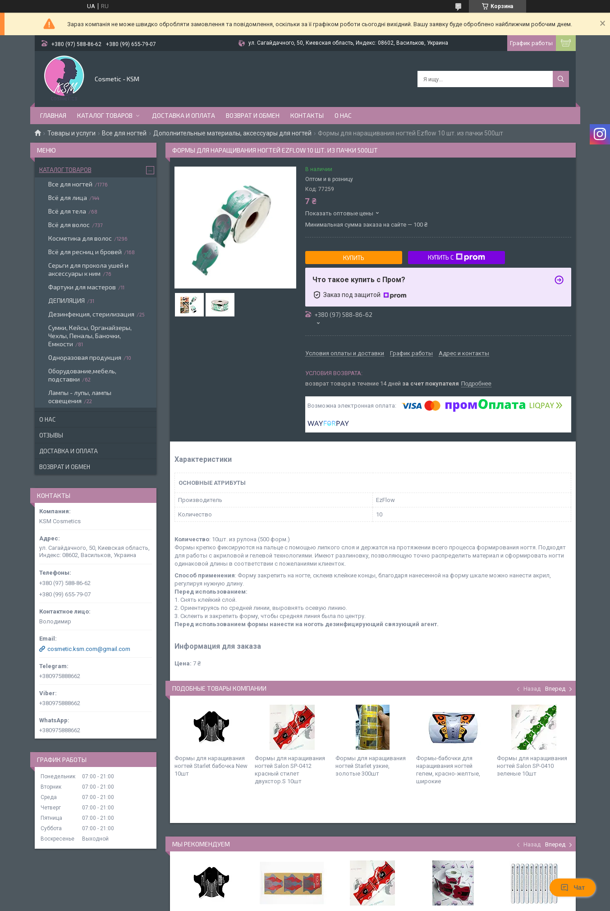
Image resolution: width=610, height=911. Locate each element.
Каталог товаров (105, 115)
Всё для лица (67, 197)
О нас (343, 115)
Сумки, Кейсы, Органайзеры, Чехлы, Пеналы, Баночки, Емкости (90, 336)
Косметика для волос (80, 238)
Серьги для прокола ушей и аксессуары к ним (88, 269)
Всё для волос (69, 224)
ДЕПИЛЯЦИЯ (66, 300)
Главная (53, 115)
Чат (572, 887)
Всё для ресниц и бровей (85, 252)
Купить (353, 257)
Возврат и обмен (253, 115)
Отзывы (51, 435)
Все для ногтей (124, 133)
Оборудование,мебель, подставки (82, 375)
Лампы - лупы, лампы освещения (79, 396)
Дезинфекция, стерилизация (91, 314)
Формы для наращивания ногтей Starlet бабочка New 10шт (211, 766)
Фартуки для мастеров (82, 287)
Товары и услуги (71, 133)
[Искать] (561, 79)
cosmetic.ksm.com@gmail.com (88, 649)
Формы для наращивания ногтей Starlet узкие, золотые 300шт (370, 766)
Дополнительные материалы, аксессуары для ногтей (232, 133)
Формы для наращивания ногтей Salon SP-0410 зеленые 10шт (532, 766)
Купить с (456, 257)
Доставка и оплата (183, 115)
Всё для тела (67, 211)
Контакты (307, 115)
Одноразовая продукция (84, 357)
